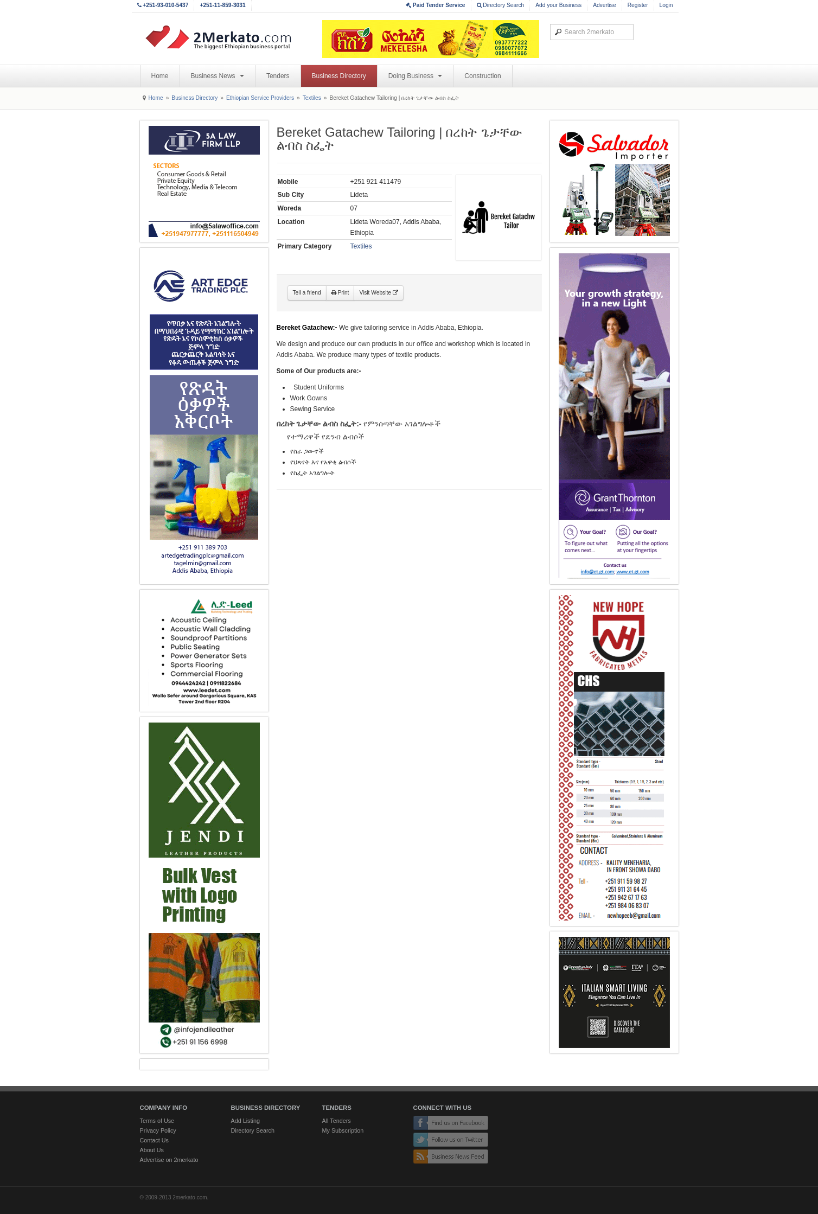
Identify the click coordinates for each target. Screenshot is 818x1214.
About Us (152, 1150)
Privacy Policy (158, 1130)
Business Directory (339, 76)
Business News (217, 76)
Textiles (312, 98)
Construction (482, 76)
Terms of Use (157, 1120)
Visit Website (378, 293)
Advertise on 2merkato (169, 1160)
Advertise (604, 5)
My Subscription (343, 1130)
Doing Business (415, 76)
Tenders (278, 76)
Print (340, 293)
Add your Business (558, 5)
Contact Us (154, 1140)
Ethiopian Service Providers (260, 98)
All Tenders (336, 1120)
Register (638, 5)
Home (160, 76)
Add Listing (245, 1120)
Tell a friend (307, 293)
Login (666, 5)
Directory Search (501, 5)
